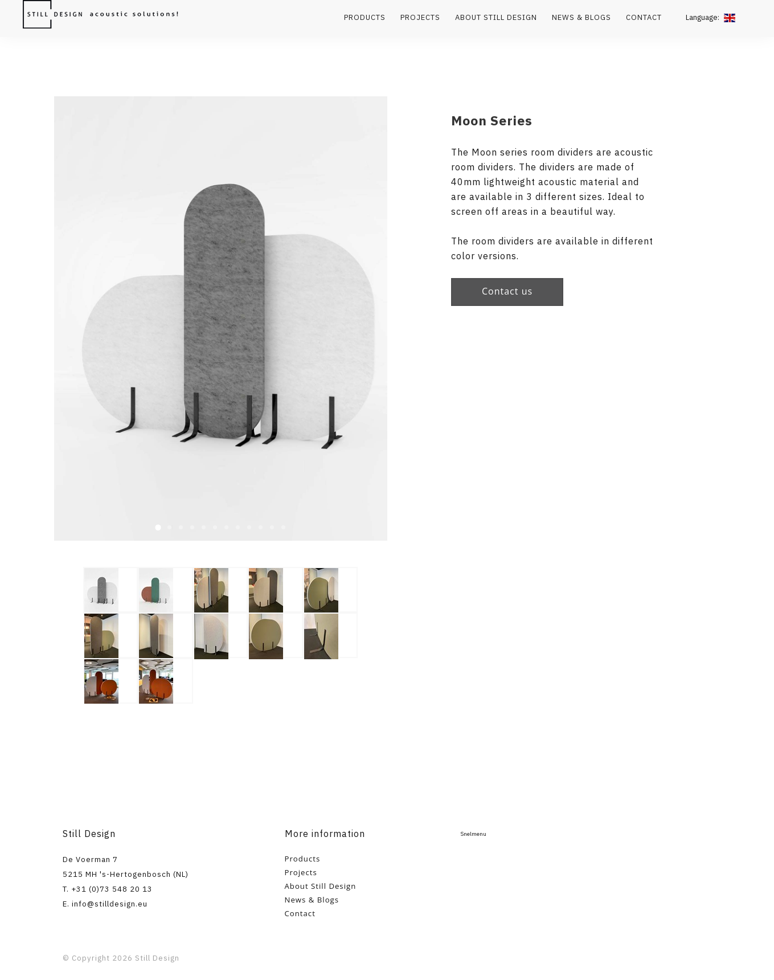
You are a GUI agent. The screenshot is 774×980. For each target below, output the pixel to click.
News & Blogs (581, 17)
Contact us (507, 291)
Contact (644, 17)
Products (365, 17)
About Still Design (496, 17)
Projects (420, 17)
